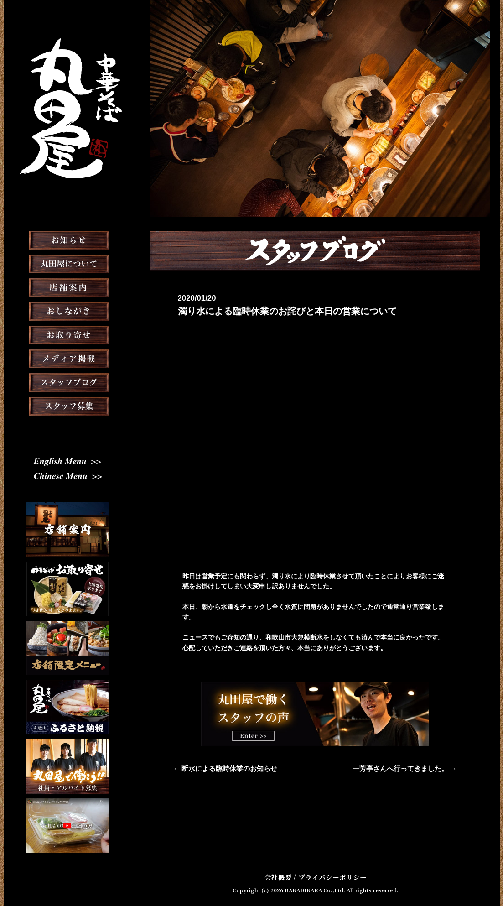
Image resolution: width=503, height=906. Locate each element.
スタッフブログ (67, 405)
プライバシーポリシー (331, 875)
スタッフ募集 (67, 428)
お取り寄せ (67, 357)
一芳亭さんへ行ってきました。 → (408, 768)
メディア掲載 (67, 381)
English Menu (67, 473)
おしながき (67, 333)
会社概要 (280, 875)
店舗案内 (67, 310)
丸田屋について (67, 286)
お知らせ (67, 262)
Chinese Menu (67, 488)
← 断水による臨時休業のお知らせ (222, 768)
